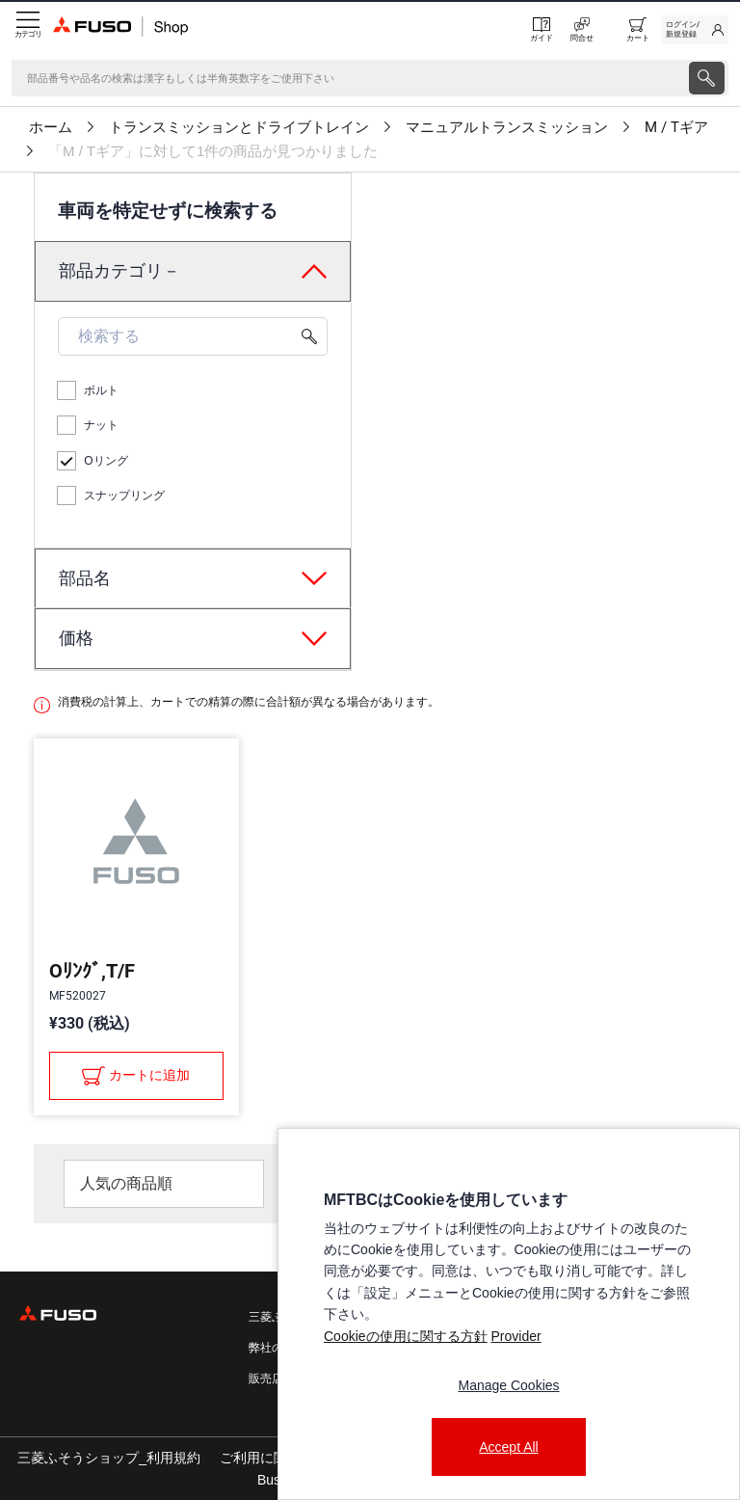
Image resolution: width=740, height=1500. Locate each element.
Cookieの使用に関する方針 (406, 1336)
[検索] (348, 78)
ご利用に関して (267, 1457)
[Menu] (26, 30)
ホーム (50, 127)
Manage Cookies (508, 1385)
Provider (515, 1336)
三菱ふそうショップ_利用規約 (108, 1457)
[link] (694, 29)
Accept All (508, 1447)
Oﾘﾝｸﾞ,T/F (92, 970)
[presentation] (707, 78)
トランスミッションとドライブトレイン (239, 127)
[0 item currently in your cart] (637, 29)
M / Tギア (676, 127)
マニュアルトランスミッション (507, 127)
